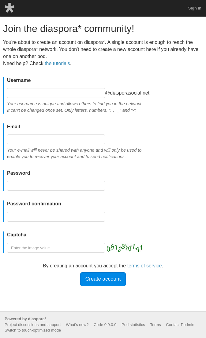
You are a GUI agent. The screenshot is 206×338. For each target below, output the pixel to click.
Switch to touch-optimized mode (33, 330)
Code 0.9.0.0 (105, 324)
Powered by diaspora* (25, 319)
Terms (155, 324)
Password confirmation (34, 203)
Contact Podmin (180, 324)
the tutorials (57, 63)
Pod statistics (133, 324)
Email (13, 126)
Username (19, 80)
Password (18, 173)
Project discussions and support (33, 324)
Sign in (194, 8)
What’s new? (77, 324)
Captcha (16, 234)
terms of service (144, 265)
